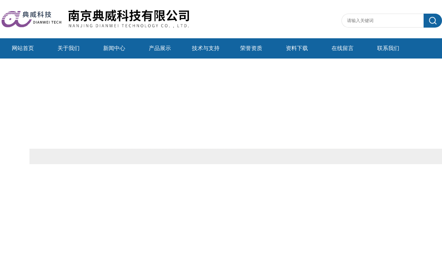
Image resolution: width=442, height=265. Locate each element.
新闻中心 (114, 48)
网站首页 (23, 48)
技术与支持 (206, 48)
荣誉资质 (251, 48)
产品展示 (160, 48)
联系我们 (388, 48)
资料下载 (297, 48)
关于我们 (68, 48)
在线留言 (343, 48)
